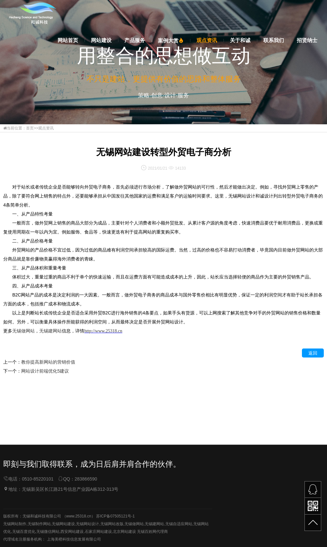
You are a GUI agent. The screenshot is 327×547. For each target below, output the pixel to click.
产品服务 (134, 40)
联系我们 (273, 40)
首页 (30, 128)
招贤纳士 (307, 40)
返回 (312, 353)
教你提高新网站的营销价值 (48, 362)
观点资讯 (206, 40)
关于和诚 (240, 40)
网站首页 (68, 40)
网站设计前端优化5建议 (45, 371)
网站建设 (101, 40)
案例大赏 (171, 40)
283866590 (86, 510)
